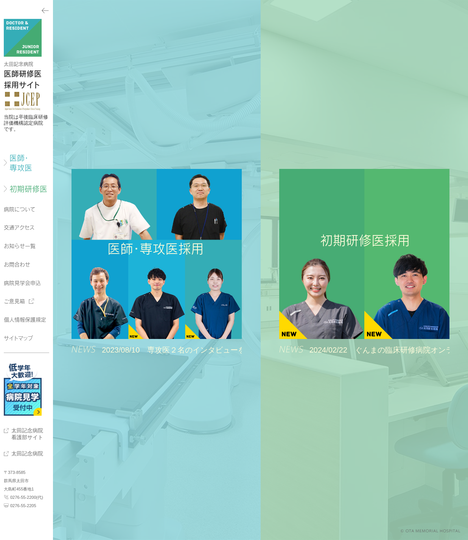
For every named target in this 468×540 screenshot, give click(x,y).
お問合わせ (17, 264)
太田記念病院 (27, 453)
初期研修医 (28, 189)
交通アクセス (19, 227)
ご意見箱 (14, 301)
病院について (20, 209)
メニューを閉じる (26, 9)
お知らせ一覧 (20, 246)
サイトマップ (18, 338)
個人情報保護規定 (25, 319)
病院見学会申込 (22, 283)
